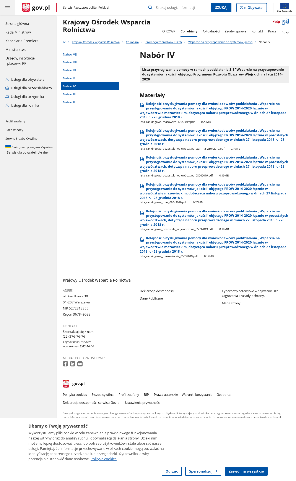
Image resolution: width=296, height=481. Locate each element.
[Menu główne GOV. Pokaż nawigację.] (7, 7)
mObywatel (253, 8)
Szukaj (221, 7)
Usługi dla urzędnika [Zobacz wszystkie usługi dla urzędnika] (24, 96)
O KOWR (169, 31)
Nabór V (70, 78)
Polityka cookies (76, 394)
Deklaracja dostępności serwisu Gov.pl (92, 402)
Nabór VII (71, 62)
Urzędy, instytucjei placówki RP (20, 61)
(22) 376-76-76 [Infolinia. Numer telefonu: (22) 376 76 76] (75, 336)
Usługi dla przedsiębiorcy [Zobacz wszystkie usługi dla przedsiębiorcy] (28, 88)
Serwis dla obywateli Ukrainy (29, 149)
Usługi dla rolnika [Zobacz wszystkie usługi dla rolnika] (22, 105)
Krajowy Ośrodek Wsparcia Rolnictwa (107, 26)
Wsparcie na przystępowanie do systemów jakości (221, 42)
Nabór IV (70, 86)
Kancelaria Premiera (22, 40)
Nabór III (70, 94)
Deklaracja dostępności (158, 291)
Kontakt (258, 31)
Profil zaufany (15, 121)
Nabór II (70, 102)
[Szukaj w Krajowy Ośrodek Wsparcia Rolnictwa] (178, 7)
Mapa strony (232, 303)
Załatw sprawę (236, 31)
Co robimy (190, 31)
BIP (147, 394)
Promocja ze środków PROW (165, 42)
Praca (273, 31)
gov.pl (75, 384)
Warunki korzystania (198, 394)
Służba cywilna (104, 394)
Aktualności (212, 31)
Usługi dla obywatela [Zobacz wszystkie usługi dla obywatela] (24, 79)
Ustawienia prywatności (144, 402)
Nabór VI (70, 70)
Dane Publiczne (152, 298)
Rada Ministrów (18, 32)
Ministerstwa (15, 49)
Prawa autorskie (167, 394)
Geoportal (225, 394)
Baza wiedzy (14, 130)
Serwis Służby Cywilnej (21, 138)
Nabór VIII (71, 54)
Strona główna (22, 23)
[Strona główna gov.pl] (36, 7)
